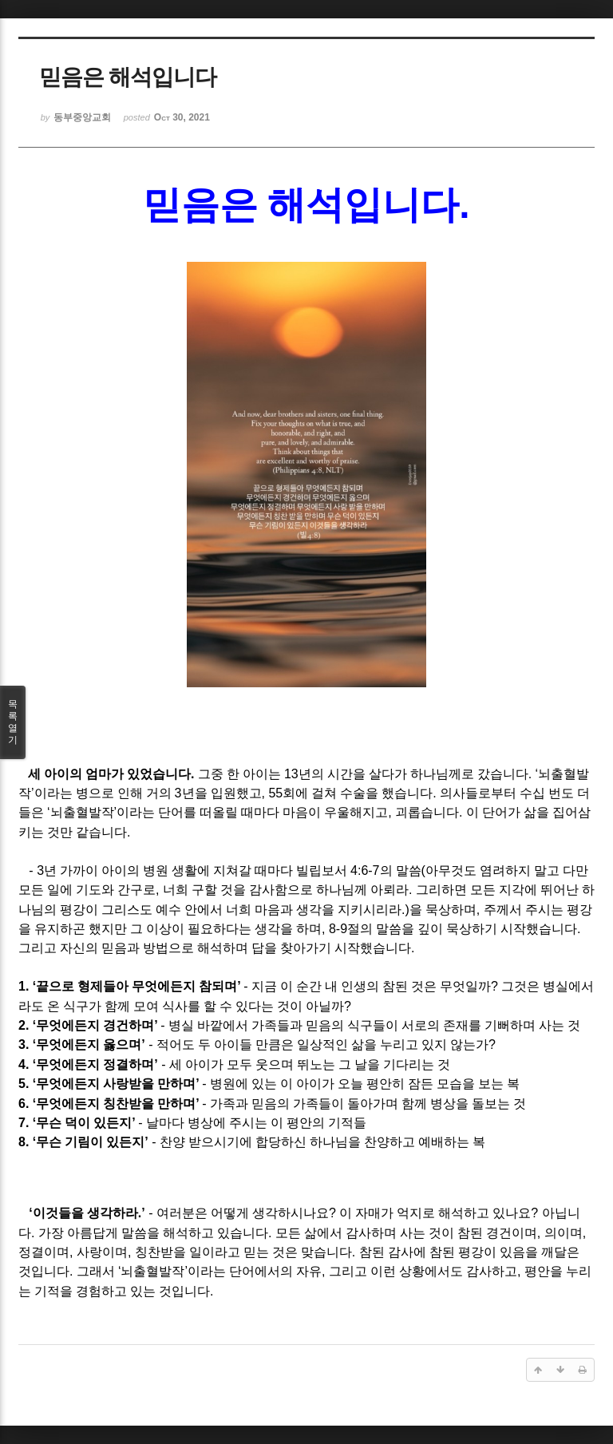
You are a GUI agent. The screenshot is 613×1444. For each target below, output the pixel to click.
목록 (13, 722)
